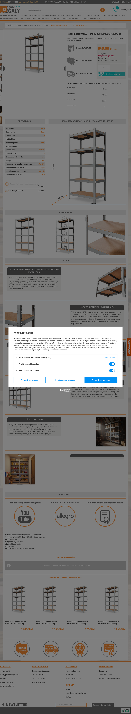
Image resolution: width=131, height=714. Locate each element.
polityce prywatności (38, 343)
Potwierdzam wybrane (29, 380)
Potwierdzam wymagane (65, 380)
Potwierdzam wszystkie (101, 380)
